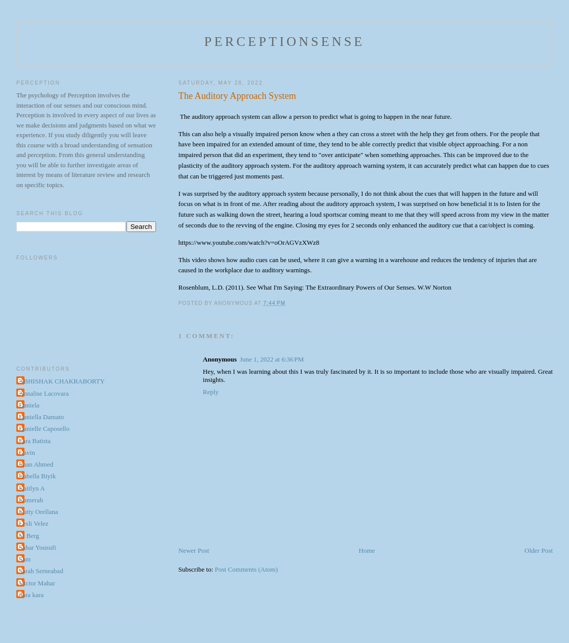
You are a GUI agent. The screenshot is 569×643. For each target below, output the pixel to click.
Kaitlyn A (32, 488)
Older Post (539, 550)
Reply (211, 392)
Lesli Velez (33, 523)
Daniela (29, 405)
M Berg (29, 535)
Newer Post (193, 550)
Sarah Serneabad (41, 571)
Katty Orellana (38, 512)
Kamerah (31, 500)
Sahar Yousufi (37, 547)
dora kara (31, 595)
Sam (25, 559)
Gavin (27, 452)
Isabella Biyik (37, 476)
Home (367, 550)
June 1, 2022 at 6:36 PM (272, 359)
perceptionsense (284, 41)
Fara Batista (34, 441)
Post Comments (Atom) (246, 569)
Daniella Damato (41, 417)
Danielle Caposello (44, 428)
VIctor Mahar (37, 583)
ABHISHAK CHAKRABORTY (62, 381)
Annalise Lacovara (44, 393)
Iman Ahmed (36, 464)
